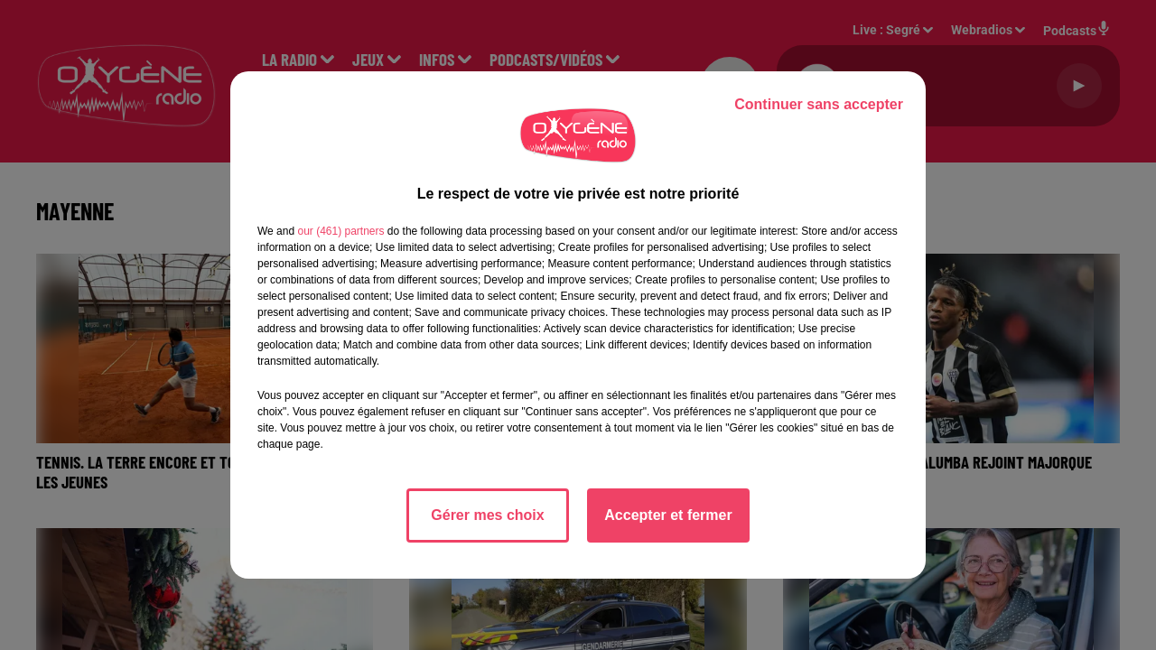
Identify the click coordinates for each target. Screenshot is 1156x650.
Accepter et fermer (668, 515)
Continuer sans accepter (818, 104)
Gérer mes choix (487, 515)
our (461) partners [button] (340, 231)
